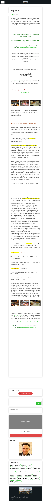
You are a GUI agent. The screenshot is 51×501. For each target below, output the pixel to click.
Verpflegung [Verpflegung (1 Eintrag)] (37, 478)
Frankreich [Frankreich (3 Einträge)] (12, 475)
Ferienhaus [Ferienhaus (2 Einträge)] (12, 471)
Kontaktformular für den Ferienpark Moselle (29, 321)
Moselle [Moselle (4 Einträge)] (19, 478)
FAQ (21, 496)
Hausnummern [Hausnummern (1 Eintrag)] (19, 475)
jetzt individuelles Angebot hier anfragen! (28, 47)
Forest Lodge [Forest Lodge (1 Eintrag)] (36, 471)
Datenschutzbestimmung (16, 497)
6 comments (15, 14)
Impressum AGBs (27, 496)
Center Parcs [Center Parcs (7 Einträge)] (22, 468)
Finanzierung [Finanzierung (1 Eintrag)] (28, 471)
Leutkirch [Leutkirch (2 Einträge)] (35, 475)
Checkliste (25, 497)
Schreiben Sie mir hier (17, 80)
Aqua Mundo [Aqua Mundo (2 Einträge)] (17, 465)
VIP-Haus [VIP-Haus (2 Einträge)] (12, 481)
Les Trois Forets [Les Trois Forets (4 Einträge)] (28, 475)
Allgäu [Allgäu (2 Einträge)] (11, 465)
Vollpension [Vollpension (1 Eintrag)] (18, 481)
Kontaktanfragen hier (25, 92)
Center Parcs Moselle (18, 315)
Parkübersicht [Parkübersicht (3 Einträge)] (25, 478)
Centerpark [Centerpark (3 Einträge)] (29, 468)
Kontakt (34, 496)
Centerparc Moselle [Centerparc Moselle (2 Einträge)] (14, 468)
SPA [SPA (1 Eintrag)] (31, 478)
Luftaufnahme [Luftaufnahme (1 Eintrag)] (13, 478)
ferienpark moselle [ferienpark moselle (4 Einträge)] (20, 471)
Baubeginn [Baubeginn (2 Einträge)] (24, 465)
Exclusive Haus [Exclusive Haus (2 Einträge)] (37, 468)
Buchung (13, 496)
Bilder (17, 496)
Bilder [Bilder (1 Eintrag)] (30, 465)
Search (38, 403)
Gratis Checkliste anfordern (25, 435)
